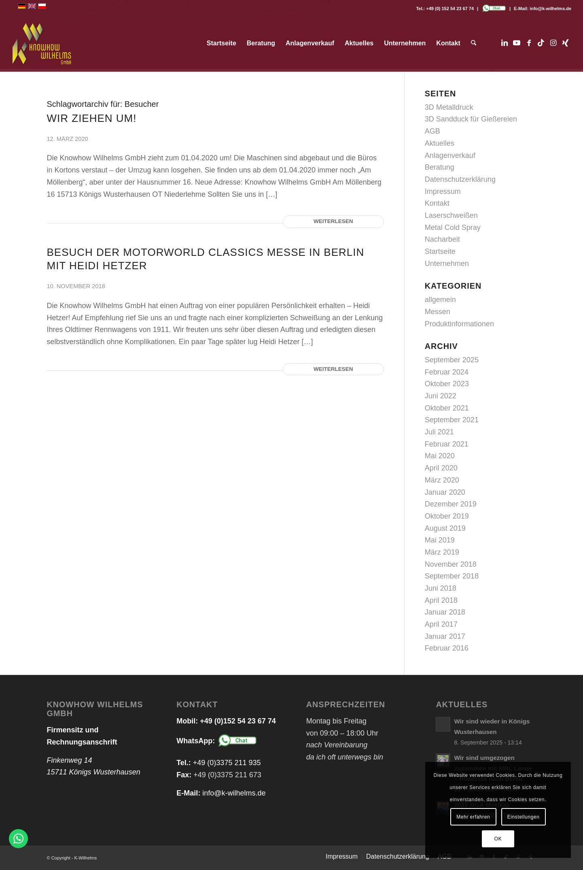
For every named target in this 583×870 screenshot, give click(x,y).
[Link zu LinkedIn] (504, 43)
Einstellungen (523, 817)
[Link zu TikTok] (541, 43)
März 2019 (442, 552)
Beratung (439, 167)
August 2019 (445, 528)
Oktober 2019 (447, 516)
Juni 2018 (440, 588)
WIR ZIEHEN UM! (92, 118)
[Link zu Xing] (565, 43)
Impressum (443, 191)
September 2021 (452, 420)
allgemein (440, 300)
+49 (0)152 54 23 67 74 (238, 721)
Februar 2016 (447, 648)
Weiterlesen (333, 221)
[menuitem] (221, 43)
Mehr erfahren (473, 817)
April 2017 (441, 624)
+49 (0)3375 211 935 (227, 763)
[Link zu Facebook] (529, 43)
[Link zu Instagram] (553, 43)
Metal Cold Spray (453, 227)
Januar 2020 (445, 492)
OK (498, 839)
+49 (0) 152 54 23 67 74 (450, 8)
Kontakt (437, 203)
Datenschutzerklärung (460, 179)
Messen (437, 312)
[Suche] (473, 43)
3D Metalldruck (449, 107)
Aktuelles (439, 143)
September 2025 (452, 360)
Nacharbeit (442, 239)
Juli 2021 (439, 432)
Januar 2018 (445, 612)
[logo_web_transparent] (42, 43)
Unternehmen (447, 264)
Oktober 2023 (447, 384)
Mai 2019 (440, 540)
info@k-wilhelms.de (550, 8)
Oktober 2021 (447, 408)
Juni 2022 (440, 396)
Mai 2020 (440, 456)
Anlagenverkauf (450, 155)
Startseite (440, 251)
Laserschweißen (451, 215)
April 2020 (441, 468)
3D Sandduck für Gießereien (471, 119)
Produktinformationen (459, 324)
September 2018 (452, 576)
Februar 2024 (447, 372)
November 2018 (451, 564)
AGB (432, 131)
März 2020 (442, 480)
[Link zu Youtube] (517, 43)
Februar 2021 (447, 444)
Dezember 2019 (451, 504)
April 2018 (441, 600)
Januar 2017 (445, 636)
